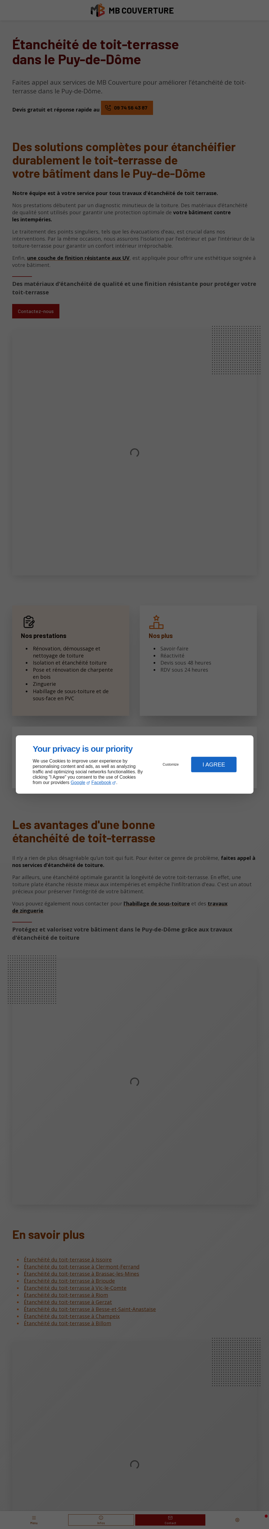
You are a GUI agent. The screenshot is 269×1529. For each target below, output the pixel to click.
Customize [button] (171, 764)
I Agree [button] (214, 764)
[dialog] (134, 764)
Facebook (101, 782)
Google (78, 782)
